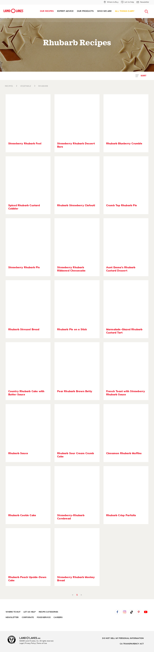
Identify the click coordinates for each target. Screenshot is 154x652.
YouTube (146, 612)
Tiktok (131, 612)
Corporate (28, 617)
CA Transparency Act (132, 644)
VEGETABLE (25, 86)
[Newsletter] (142, 2)
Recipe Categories (48, 612)
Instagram (124, 612)
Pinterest (138, 612)
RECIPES (9, 86)
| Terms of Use (41, 643)
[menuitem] (46, 11)
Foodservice (43, 617)
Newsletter (12, 617)
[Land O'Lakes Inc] (31, 638)
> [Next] (81, 595)
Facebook (117, 612)
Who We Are (104, 11)
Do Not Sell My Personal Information (123, 638)
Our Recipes (47, 11)
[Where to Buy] (111, 2)
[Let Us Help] (127, 2)
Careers (58, 617)
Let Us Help (30, 612)
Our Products (85, 11)
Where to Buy (13, 612)
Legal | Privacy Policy (28, 643)
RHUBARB (43, 86)
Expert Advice (65, 11)
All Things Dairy (124, 11)
